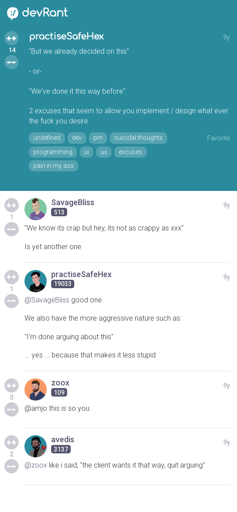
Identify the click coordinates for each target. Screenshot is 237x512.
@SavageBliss (46, 300)
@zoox (35, 465)
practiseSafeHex (66, 37)
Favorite (218, 138)
